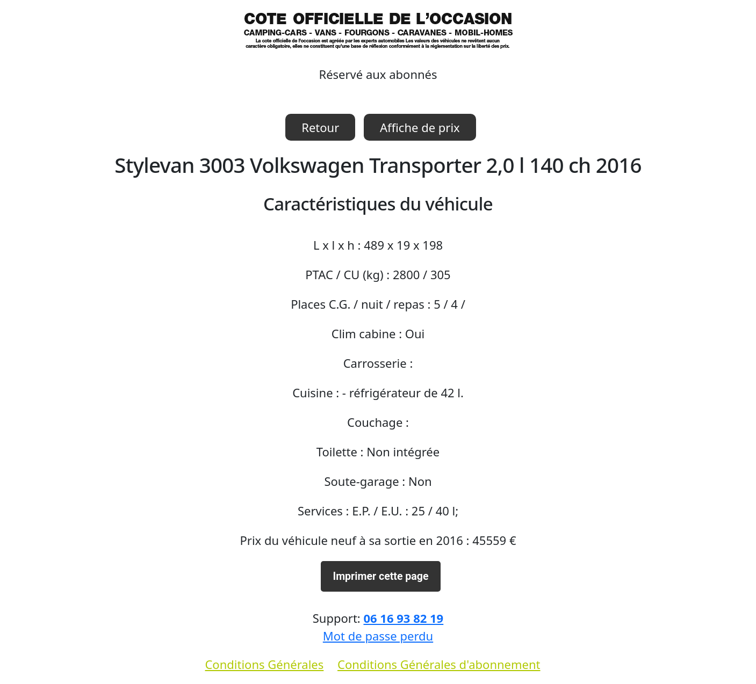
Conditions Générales (264, 664)
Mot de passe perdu (378, 636)
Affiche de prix (420, 127)
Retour (320, 127)
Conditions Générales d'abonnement (438, 664)
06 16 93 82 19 (403, 618)
